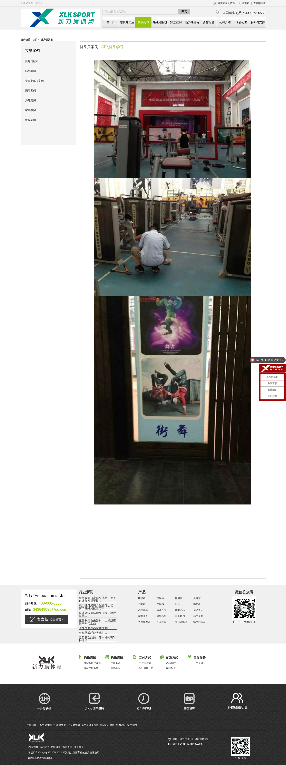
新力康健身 (192, 22)
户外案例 (30, 100)
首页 (34, 39)
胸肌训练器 (181, 621)
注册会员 (79, 746)
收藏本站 (244, 3)
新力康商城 (46, 725)
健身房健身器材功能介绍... (96, 628)
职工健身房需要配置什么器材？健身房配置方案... (96, 607)
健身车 (197, 598)
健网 (111, 725)
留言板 (46, 619)
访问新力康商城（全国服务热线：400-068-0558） (195, 748)
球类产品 (180, 610)
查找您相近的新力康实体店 (183, 753)
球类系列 (198, 616)
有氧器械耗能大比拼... (93, 632)
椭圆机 (178, 598)
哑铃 (177, 604)
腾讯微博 (44, 746)
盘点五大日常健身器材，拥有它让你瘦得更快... (97, 599)
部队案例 (30, 71)
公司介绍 (225, 22)
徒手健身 (132, 725)
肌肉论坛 (121, 725)
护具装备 (161, 621)
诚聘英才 (67, 746)
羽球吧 (104, 725)
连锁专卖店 (127, 22)
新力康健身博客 (90, 725)
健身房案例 (31, 61)
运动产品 (161, 610)
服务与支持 (257, 22)
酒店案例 (30, 90)
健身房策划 (159, 22)
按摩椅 (160, 598)
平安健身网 (74, 725)
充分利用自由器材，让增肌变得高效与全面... (97, 622)
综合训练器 (199, 621)
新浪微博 (56, 746)
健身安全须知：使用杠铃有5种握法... (97, 639)
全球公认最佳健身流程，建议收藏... (97, 614)
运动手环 (198, 610)
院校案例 (30, 119)
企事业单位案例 (34, 80)
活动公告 (241, 22)
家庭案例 (30, 110)
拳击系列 (180, 616)
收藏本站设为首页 (225, 3)
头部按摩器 (144, 621)
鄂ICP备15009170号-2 (40, 758)
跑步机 (142, 598)
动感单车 (143, 610)
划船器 (142, 604)
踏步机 (197, 604)
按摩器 (160, 604)
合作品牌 (208, 22)
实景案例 (176, 22)
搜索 (184, 11)
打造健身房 (59, 725)
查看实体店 (259, 3)
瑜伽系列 (143, 616)
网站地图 (33, 746)
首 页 (111, 22)
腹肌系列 (161, 616)
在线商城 (143, 22)
